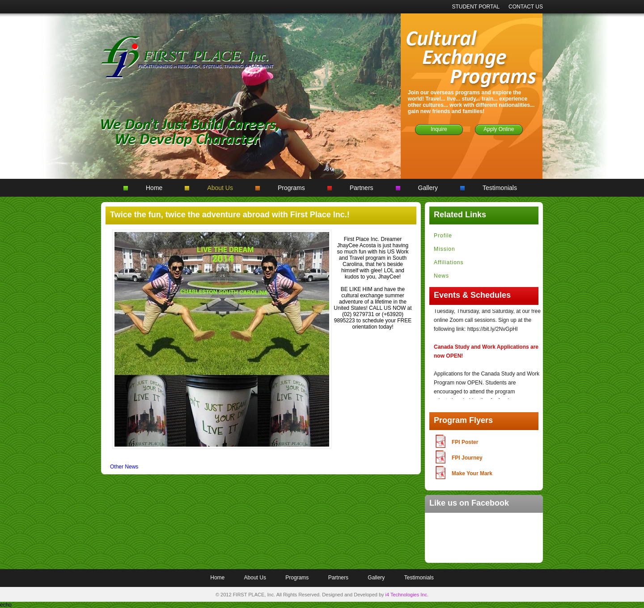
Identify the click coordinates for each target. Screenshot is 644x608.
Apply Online (498, 129)
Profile (443, 235)
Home (154, 187)
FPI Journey (467, 458)
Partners (361, 187)
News (441, 276)
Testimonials (500, 187)
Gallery (428, 187)
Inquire (439, 129)
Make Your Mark (472, 473)
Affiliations (448, 262)
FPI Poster (465, 442)
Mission (444, 249)
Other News (124, 467)
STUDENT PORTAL (476, 7)
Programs (291, 187)
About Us (220, 187)
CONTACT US (525, 7)
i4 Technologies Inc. (407, 594)
